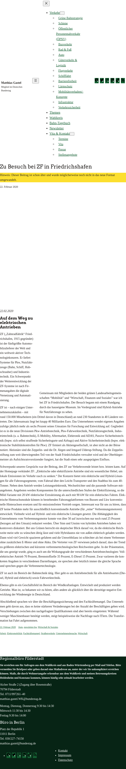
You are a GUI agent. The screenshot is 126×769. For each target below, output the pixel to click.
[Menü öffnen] (35, 80)
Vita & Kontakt (60, 133)
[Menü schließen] (46, 3)
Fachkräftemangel (31, 633)
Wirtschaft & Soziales (48, 627)
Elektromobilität (14, 633)
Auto (20, 627)
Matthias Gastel (11, 82)
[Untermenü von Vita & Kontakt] (72, 134)
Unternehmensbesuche (66, 633)
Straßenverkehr (48, 633)
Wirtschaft (83, 633)
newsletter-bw (30, 627)
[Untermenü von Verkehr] (62, 13)
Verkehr (55, 12)
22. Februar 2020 (8, 627)
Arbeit (3, 633)
